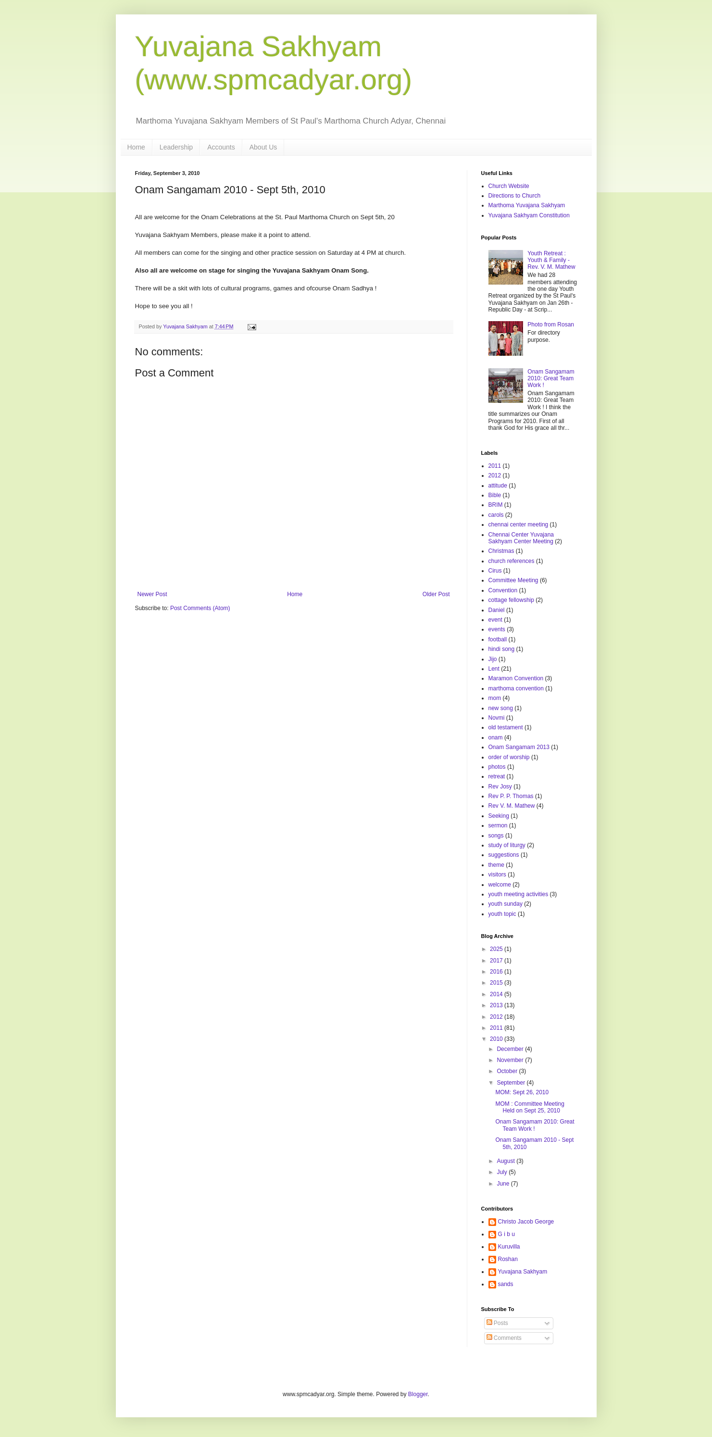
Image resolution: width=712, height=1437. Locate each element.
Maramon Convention (516, 678)
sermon (498, 825)
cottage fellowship (511, 600)
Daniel (496, 610)
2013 (497, 1005)
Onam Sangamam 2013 (519, 747)
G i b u (506, 1234)
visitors (497, 874)
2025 (497, 949)
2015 (497, 982)
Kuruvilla (509, 1246)
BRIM (495, 504)
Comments (504, 1338)
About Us (263, 147)
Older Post (436, 594)
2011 (494, 465)
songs (496, 835)
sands (505, 1284)
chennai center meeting (518, 524)
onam (495, 737)
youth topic (502, 914)
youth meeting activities (518, 894)
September (511, 1082)
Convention (503, 590)
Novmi (496, 717)
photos (497, 766)
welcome (499, 884)
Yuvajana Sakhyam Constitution (529, 215)
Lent (494, 668)
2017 (497, 960)
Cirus (495, 570)
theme (496, 865)
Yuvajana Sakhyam (523, 1271)
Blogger (418, 1394)
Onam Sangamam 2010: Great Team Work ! (550, 378)
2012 (494, 475)
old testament (505, 727)
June (504, 1183)
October (508, 1071)
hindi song (501, 649)
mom (494, 698)
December (511, 1049)
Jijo (492, 659)
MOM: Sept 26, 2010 (522, 1092)
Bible (494, 495)
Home (136, 147)
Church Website (508, 186)
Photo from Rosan (550, 324)
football (497, 639)
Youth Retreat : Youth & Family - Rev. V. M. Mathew (551, 260)
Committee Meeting (513, 580)
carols (496, 515)
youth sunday (505, 903)
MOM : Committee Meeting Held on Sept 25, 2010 (529, 1107)
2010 (497, 1039)
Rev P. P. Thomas (511, 796)
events (496, 629)
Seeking (498, 815)
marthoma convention (516, 688)
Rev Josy (500, 786)
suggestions (503, 854)
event (495, 619)
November (511, 1060)
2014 (497, 994)
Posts (497, 1323)
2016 (497, 971)
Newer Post (152, 594)
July (503, 1172)
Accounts (221, 147)
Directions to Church (514, 195)
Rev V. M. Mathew (511, 805)
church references (511, 561)
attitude (497, 485)
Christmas (501, 551)
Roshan (508, 1259)
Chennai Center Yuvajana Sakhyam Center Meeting (521, 538)
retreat (496, 776)
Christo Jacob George (526, 1221)
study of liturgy (506, 845)
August (506, 1161)
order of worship (509, 757)
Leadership (176, 147)
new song (500, 708)
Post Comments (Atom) (200, 608)
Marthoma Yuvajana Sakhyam (526, 205)
